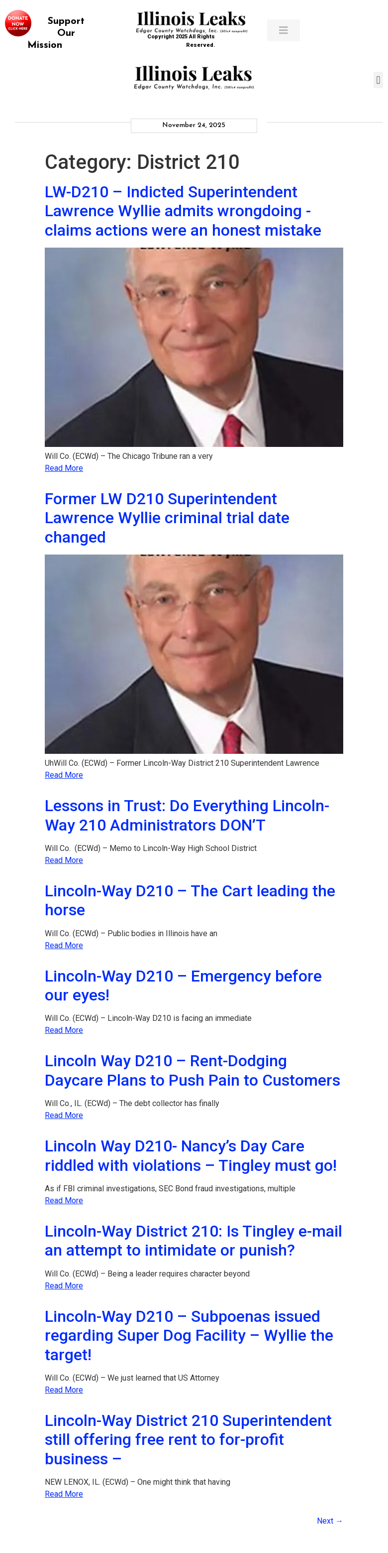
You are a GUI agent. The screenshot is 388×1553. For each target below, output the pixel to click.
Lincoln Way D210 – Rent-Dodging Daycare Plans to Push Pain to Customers (192, 1070)
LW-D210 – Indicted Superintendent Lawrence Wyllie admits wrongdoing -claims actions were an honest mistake (183, 211)
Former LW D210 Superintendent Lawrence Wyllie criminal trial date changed (167, 518)
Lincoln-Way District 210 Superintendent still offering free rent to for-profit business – (188, 1439)
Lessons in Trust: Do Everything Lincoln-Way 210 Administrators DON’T (187, 815)
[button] (378, 80)
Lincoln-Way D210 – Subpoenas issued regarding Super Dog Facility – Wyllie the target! (189, 1335)
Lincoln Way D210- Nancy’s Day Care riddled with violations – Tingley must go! (191, 1155)
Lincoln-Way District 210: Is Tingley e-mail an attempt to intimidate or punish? (193, 1241)
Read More (64, 468)
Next (330, 1521)
